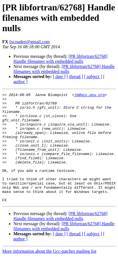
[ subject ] (93, 76)
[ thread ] (75, 76)
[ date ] (59, 76)
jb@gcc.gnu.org (89, 95)
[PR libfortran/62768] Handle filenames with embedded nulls (60, 59)
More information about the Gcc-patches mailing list (49, 273)
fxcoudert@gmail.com (29, 41)
